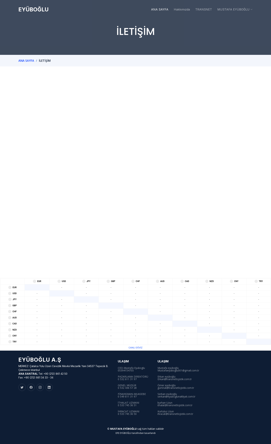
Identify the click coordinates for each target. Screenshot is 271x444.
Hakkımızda (182, 9)
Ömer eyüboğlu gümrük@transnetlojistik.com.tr (176, 386)
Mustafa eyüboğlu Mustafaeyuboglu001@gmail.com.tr (178, 369)
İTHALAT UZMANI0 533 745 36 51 (128, 404)
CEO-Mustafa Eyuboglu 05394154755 (131, 369)
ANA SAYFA (159, 9)
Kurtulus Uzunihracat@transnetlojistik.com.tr (175, 412)
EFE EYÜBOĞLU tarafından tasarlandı (136, 433)
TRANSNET (203, 9)
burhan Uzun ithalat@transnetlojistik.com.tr (175, 404)
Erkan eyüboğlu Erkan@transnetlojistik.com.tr (175, 377)
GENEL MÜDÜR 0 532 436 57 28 (127, 386)
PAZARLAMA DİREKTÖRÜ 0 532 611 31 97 (133, 377)
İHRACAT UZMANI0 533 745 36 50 (128, 412)
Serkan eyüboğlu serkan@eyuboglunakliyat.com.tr (176, 395)
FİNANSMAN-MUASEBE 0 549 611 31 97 (132, 395)
